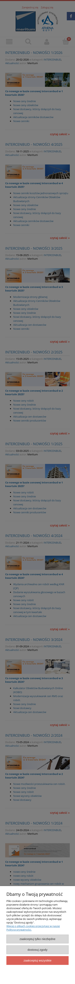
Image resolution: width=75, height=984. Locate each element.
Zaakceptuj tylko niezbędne (37, 939)
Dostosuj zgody (38, 949)
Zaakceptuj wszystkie (37, 960)
